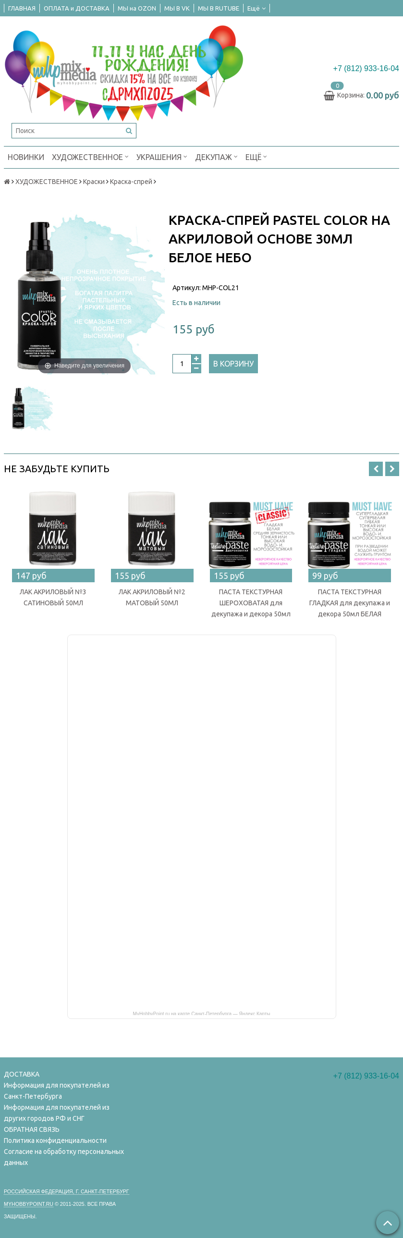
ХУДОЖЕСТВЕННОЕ (90, 156)
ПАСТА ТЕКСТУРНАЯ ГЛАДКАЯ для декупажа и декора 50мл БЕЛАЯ (349, 603)
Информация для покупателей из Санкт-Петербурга (57, 1090)
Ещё (256, 8)
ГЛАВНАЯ (22, 8)
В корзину (233, 363)
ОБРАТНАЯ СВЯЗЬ (32, 1129)
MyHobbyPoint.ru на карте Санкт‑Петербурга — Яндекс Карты (201, 1013)
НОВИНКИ (26, 157)
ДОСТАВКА (21, 1074)
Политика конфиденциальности (55, 1140)
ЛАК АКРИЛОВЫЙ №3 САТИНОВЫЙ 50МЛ (53, 597)
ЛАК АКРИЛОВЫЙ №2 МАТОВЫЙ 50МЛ (152, 597)
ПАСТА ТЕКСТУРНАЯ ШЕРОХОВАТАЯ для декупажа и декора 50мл (251, 603)
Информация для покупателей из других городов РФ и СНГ (57, 1112)
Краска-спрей (131, 181)
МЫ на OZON (137, 8)
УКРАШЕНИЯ (161, 156)
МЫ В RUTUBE (218, 8)
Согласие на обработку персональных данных (64, 1157)
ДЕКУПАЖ (216, 156)
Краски (94, 181)
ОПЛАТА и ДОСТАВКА (77, 8)
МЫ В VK (177, 8)
